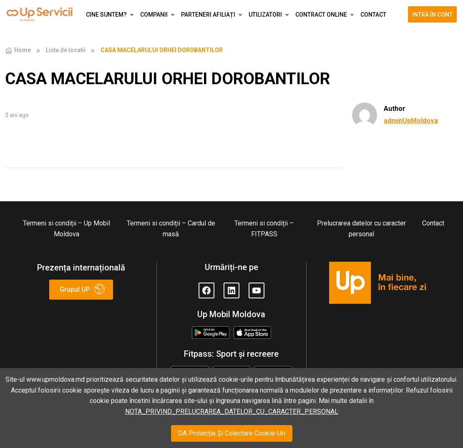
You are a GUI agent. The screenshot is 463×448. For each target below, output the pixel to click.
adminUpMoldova (411, 121)
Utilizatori (265, 14)
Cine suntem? (106, 14)
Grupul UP (75, 289)
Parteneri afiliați (208, 14)
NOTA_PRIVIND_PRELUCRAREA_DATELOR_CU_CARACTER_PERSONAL (231, 411)
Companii (154, 14)
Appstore (252, 331)
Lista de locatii (66, 50)
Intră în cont (432, 14)
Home (18, 50)
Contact (373, 14)
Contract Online (321, 14)
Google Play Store (210, 333)
